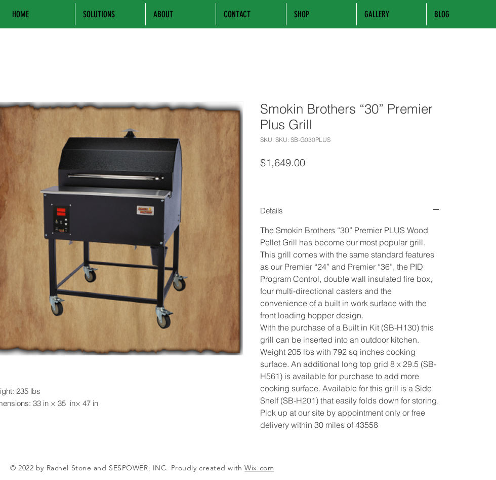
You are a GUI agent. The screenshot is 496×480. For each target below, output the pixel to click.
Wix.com (259, 467)
